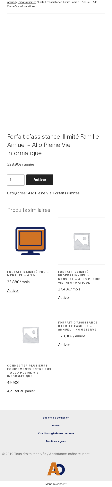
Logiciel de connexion (56, 417)
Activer (39, 180)
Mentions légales (56, 441)
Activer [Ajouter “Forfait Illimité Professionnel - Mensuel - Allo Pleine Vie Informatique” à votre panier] (64, 298)
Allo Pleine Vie (40, 193)
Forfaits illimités (27, 2)
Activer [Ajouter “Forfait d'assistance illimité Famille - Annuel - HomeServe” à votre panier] (64, 345)
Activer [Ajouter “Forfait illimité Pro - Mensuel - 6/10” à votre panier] (13, 290)
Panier (56, 425)
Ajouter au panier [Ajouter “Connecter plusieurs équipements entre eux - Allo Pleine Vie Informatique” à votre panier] (21, 391)
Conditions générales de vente (56, 433)
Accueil (11, 2)
